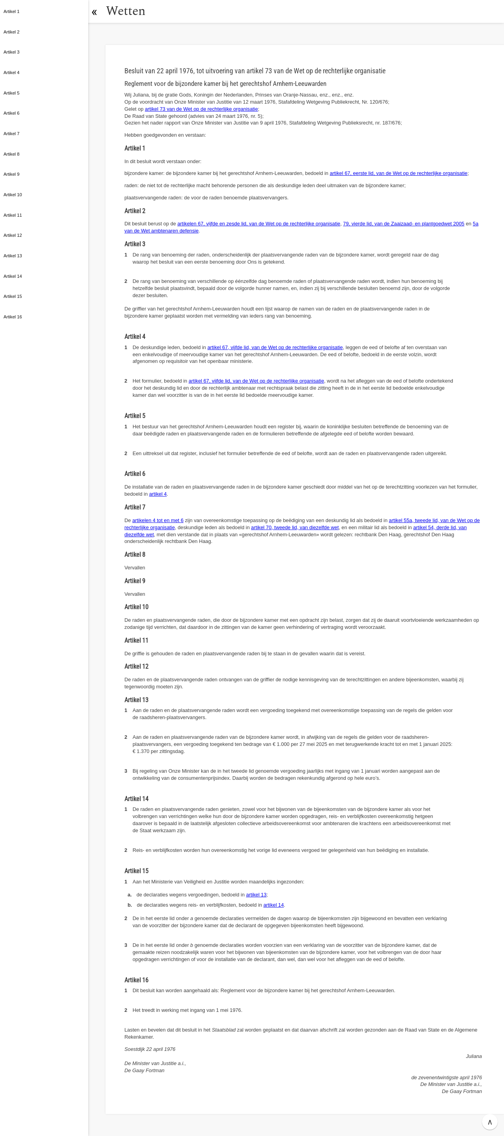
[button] (96, 11)
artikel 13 (256, 895)
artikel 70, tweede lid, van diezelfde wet (295, 527)
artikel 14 (273, 905)
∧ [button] (490, 1121)
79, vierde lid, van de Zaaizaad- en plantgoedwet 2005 (403, 224)
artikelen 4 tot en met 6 (157, 520)
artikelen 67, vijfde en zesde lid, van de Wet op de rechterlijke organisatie (258, 224)
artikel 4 (158, 494)
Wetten (128, 11)
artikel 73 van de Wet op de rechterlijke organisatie (201, 109)
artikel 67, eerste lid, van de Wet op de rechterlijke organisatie (398, 173)
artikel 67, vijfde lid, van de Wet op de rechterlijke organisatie (275, 347)
